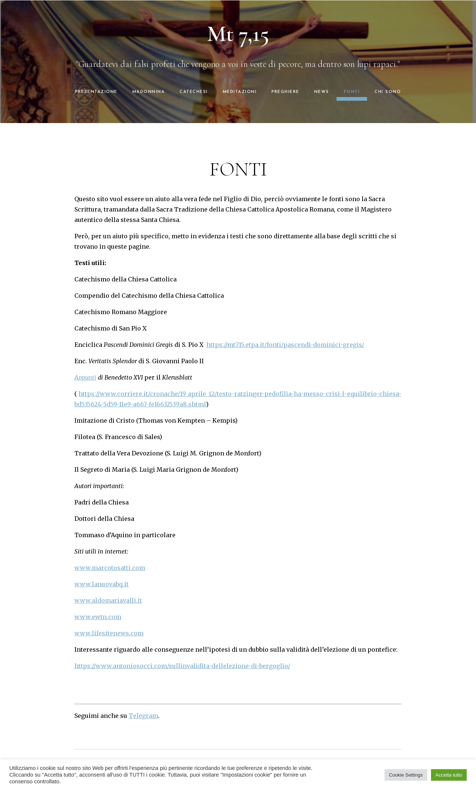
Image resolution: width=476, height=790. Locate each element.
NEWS (321, 92)
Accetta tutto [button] (448, 775)
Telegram (143, 715)
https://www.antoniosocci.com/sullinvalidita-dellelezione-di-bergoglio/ (182, 666)
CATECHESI (194, 92)
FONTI (352, 92)
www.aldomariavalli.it (108, 600)
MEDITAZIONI (240, 92)
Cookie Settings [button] (406, 775)
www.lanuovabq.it (101, 584)
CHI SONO (387, 92)
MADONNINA (148, 92)
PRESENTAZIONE (96, 92)
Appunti (85, 377)
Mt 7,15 (238, 33)
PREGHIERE (285, 92)
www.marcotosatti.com (109, 567)
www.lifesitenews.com (109, 633)
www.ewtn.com (97, 616)
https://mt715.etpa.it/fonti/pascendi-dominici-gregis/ (285, 344)
